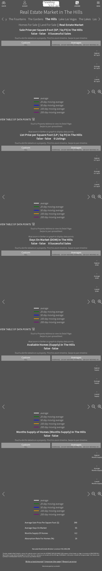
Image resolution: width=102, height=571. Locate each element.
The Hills (51, 19)
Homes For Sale (28, 25)
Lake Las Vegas (68, 19)
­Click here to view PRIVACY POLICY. (32, 556)
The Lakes (85, 19)
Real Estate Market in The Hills (51, 12)
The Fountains (17, 19)
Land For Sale (48, 25)
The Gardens (35, 19)
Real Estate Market (71, 25)
